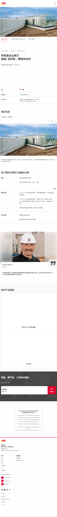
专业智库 (3, 474)
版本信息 (3, 502)
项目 (2, 471)
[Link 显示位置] (28, 492)
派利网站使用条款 (5, 507)
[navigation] (28, 398)
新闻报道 (18, 466)
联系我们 (3, 510)
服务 (2, 469)
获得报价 (3, 478)
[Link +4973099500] (28, 486)
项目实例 (12, 51)
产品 (2, 466)
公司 (2, 476)
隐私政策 (3, 504)
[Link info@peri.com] (28, 489)
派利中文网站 (4, 51)
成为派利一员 (20, 469)
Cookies (3, 513)
